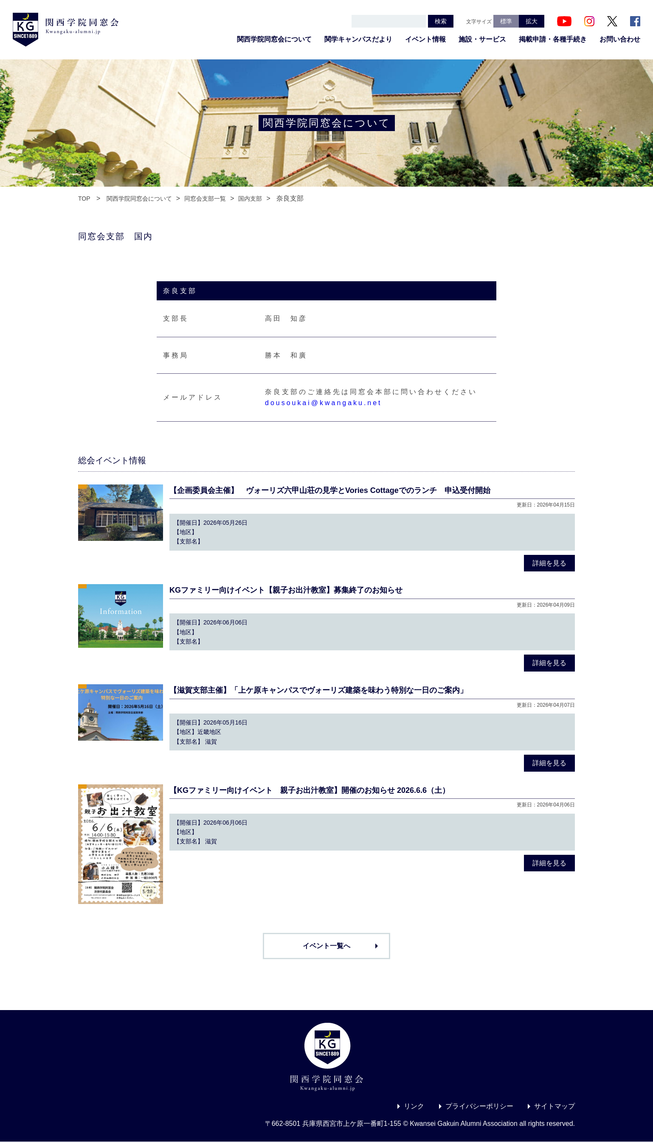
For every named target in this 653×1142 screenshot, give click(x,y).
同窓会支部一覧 (205, 198)
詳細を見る (549, 563)
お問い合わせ (620, 39)
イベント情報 (425, 39)
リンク (414, 1106)
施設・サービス (482, 39)
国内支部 (250, 198)
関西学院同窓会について (274, 39)
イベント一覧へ (326, 945)
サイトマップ (554, 1106)
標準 (506, 21)
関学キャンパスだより (358, 39)
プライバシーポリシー (479, 1106)
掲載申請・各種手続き (553, 39)
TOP (84, 198)
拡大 (532, 21)
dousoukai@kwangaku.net (323, 402)
